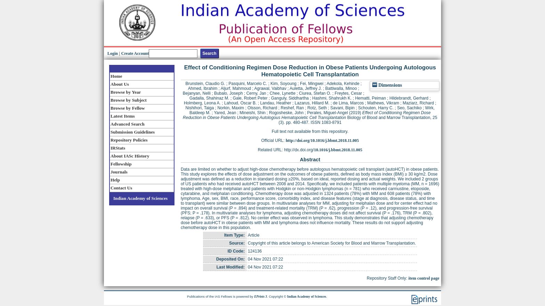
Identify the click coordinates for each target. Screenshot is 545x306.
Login (112, 53)
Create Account (135, 53)
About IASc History (130, 156)
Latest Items (123, 116)
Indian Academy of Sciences (140, 198)
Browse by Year (126, 92)
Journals (119, 172)
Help (115, 179)
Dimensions (387, 85)
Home (116, 76)
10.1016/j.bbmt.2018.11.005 (338, 149)
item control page (423, 278)
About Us (120, 84)
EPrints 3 (260, 296)
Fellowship (121, 164)
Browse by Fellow (128, 108)
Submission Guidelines (133, 132)
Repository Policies (129, 140)
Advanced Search (128, 124)
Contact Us (121, 187)
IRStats (118, 148)
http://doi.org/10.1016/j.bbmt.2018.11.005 (322, 140)
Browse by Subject (129, 100)
